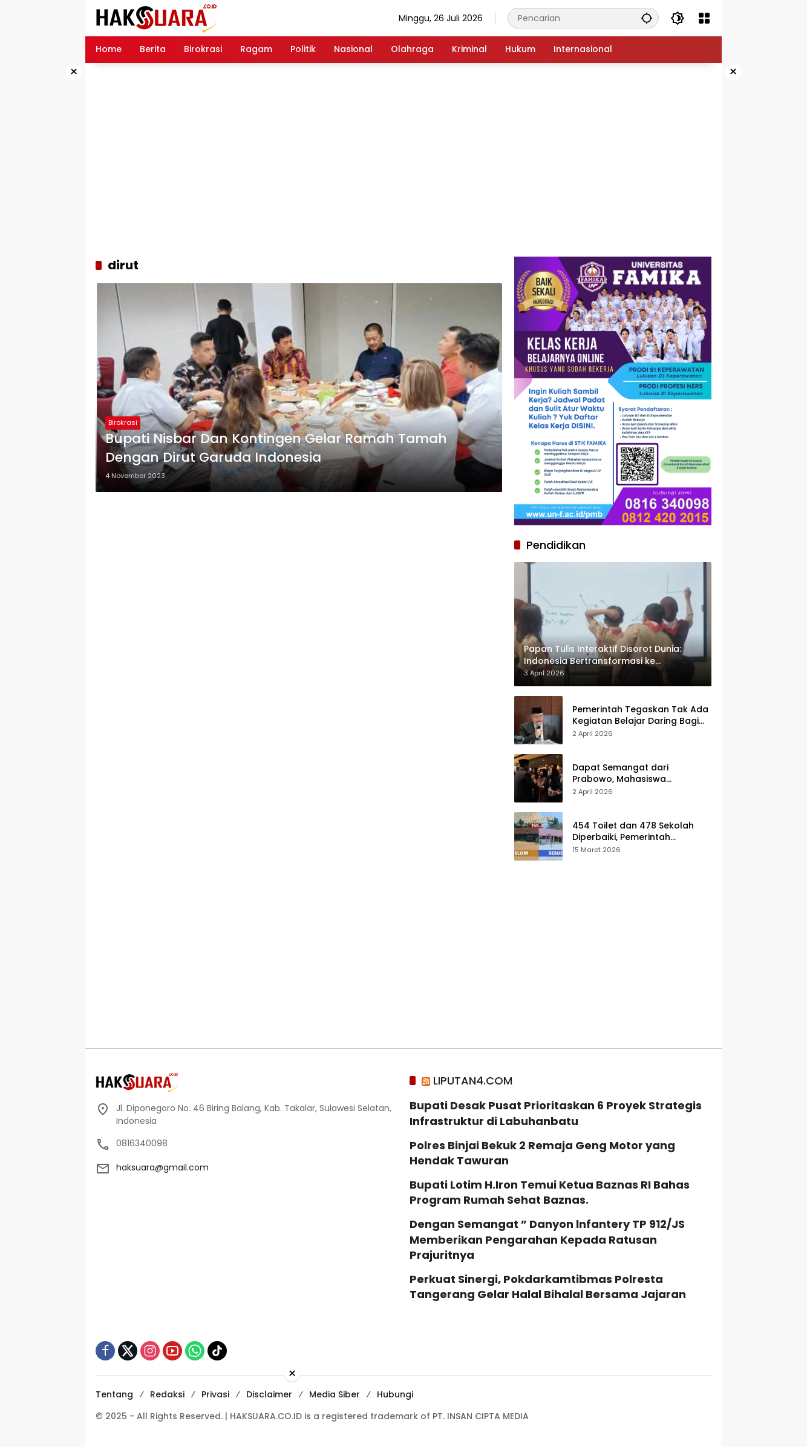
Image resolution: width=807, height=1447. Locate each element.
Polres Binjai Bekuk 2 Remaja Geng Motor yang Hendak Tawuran (542, 1153)
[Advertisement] (46, 244)
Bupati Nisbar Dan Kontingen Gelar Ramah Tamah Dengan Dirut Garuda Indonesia (276, 448)
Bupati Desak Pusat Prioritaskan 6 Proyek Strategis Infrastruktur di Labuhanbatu (556, 1113)
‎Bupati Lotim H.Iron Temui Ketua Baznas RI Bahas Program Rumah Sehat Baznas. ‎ (550, 1192)
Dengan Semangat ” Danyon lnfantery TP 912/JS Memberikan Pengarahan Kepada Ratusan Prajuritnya (547, 1239)
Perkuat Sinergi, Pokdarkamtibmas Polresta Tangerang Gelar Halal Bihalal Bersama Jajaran (548, 1286)
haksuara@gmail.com (162, 1167)
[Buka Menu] (704, 18)
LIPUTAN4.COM (472, 1080)
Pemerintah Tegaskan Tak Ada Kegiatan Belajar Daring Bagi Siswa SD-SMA (640, 715)
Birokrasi (122, 423)
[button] (646, 18)
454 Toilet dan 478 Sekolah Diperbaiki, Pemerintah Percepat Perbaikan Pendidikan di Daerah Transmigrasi (641, 832)
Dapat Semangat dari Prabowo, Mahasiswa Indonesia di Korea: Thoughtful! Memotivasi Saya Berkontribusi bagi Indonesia (641, 774)
